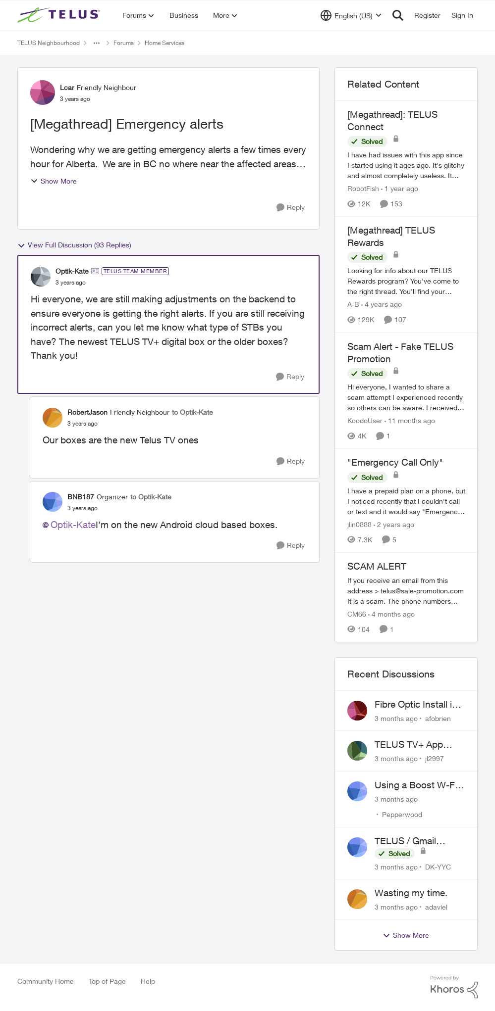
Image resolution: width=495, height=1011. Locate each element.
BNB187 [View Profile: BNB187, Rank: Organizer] (80, 496)
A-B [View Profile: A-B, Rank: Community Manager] (353, 304)
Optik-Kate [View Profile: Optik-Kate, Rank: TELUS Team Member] (72, 271)
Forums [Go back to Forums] (123, 43)
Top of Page (107, 981)
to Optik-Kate (192, 412)
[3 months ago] (396, 718)
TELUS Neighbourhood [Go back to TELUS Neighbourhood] (48, 43)
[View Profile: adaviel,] (357, 899)
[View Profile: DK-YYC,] (357, 847)
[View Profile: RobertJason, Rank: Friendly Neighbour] (52, 418)
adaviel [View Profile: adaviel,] (436, 907)
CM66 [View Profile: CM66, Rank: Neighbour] (356, 614)
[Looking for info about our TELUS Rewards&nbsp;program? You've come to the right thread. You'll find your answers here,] (406, 281)
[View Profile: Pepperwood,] (357, 791)
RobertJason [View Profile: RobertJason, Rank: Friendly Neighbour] (87, 412)
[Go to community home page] (60, 15)
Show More (53, 181)
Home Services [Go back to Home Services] (164, 43)
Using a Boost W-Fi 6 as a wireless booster (420, 785)
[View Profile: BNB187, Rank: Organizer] (52, 502)
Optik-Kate (73, 524)
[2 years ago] (394, 524)
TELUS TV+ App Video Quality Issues (417, 745)
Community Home (45, 981)
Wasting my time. (411, 892)
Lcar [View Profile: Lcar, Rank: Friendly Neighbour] (67, 87)
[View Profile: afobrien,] (357, 711)
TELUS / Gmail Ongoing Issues (408, 841)
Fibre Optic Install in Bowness (416, 705)
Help (148, 981)
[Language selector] (351, 15)
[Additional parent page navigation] (97, 43)
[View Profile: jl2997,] (357, 751)
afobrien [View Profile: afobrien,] (438, 718)
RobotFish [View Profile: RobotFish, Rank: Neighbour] (363, 188)
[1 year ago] (399, 188)
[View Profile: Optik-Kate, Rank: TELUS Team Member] (41, 277)
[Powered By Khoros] (454, 987)
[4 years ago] (381, 304)
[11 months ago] (410, 420)
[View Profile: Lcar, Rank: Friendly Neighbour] (42, 92)
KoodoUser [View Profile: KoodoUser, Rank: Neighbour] (365, 420)
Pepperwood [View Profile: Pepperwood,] (402, 814)
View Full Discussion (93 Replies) (74, 245)
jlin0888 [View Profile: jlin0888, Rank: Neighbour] (359, 524)
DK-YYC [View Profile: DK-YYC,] (438, 866)
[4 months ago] (391, 614)
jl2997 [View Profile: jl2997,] (434, 758)
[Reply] (291, 207)
